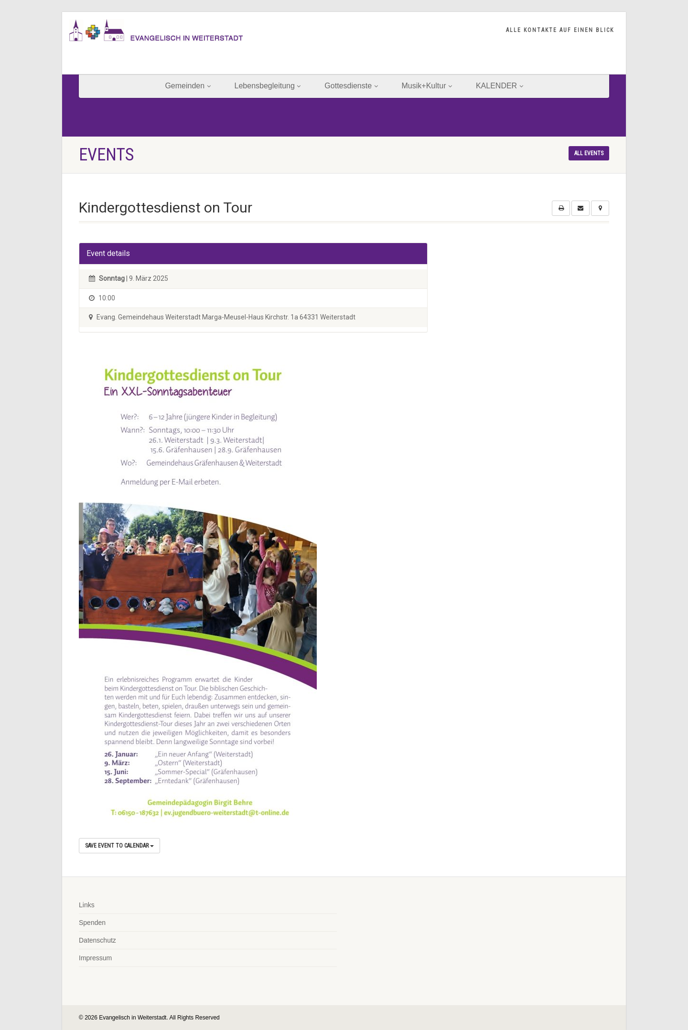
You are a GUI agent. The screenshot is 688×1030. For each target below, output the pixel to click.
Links (87, 905)
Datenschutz (97, 940)
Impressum (95, 958)
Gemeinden (187, 86)
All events (588, 153)
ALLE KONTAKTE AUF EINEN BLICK (560, 30)
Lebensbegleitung (268, 86)
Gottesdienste (350, 86)
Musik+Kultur (427, 86)
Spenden (92, 922)
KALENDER (499, 86)
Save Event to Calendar (119, 845)
